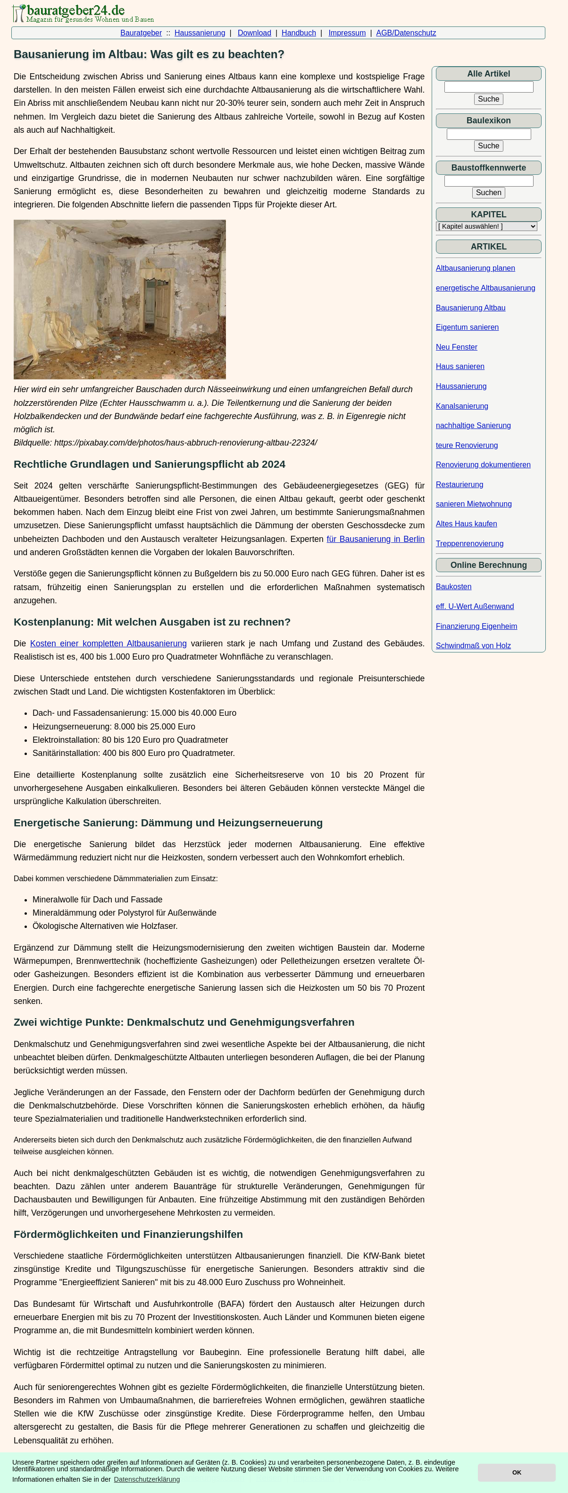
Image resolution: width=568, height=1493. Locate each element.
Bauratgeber (141, 33)
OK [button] (516, 1472)
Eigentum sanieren (467, 327)
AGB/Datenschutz (406, 33)
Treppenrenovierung (470, 544)
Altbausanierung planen (475, 268)
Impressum (347, 33)
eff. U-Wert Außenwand (475, 606)
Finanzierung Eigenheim (477, 626)
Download (254, 33)
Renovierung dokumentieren (483, 465)
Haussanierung (200, 33)
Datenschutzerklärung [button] (147, 1479)
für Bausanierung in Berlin (376, 539)
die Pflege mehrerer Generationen (235, 1427)
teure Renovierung (467, 445)
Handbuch (299, 33)
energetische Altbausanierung (485, 288)
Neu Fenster (456, 347)
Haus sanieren (460, 366)
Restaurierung (460, 485)
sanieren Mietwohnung (474, 504)
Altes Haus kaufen (466, 524)
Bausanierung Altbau (471, 308)
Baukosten (454, 587)
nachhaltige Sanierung (473, 425)
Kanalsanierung (462, 406)
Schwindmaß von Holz (473, 646)
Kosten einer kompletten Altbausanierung (108, 643)
